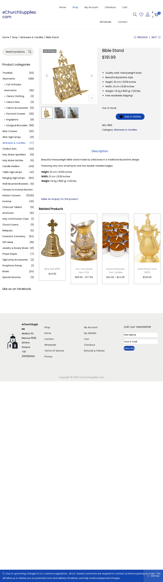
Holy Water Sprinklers (14, 154)
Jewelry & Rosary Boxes (15, 248)
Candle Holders (10, 166)
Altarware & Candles (31, 37)
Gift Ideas (7, 242)
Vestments (8, 78)
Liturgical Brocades (17, 125)
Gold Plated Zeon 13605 (147, 270)
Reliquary (7, 230)
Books (5, 271)
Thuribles (7, 72)
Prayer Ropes (9, 253)
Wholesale (50, 344)
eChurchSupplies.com (19, 14)
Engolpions (12, 119)
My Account (91, 327)
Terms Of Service (54, 350)
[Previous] (47, 76)
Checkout (89, 344)
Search (30, 51)
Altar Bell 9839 (52, 269)
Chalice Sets (9, 148)
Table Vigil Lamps (12, 172)
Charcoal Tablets (12, 207)
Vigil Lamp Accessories (15, 259)
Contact (49, 339)
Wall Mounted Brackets (15, 183)
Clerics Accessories (17, 107)
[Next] (92, 76)
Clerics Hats (13, 102)
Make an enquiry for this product (59, 199)
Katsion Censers (11, 195)
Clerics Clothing (15, 96)
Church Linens (10, 224)
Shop (15, 37)
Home (5, 37)
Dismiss (153, 575)
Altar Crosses (9, 131)
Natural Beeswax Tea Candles (115, 270)
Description (100, 151)
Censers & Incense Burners (17, 189)
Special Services (11, 277)
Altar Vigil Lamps (11, 137)
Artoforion (8, 213)
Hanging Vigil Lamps (13, 178)
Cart (86, 339)
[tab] (100, 151)
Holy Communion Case (15, 218)
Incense (6, 201)
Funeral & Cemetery (13, 236)
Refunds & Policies (94, 350)
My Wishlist (90, 333)
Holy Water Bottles (12, 160)
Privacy (48, 356)
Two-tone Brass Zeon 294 (84, 270)
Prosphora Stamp (12, 265)
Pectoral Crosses (15, 113)
